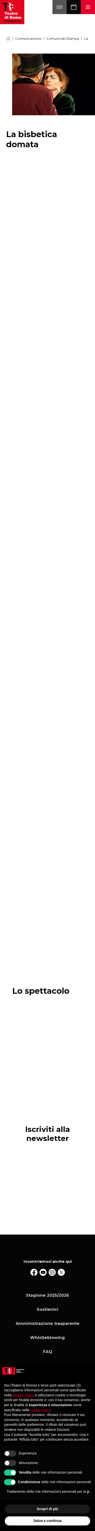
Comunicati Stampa (62, 39)
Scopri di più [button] (47, 1509)
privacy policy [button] (23, 1395)
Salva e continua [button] (47, 1521)
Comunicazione (28, 39)
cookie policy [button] (40, 1410)
